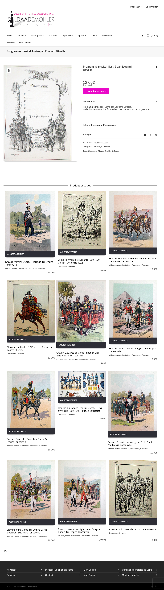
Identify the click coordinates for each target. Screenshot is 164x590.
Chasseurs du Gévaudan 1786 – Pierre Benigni (133, 529)
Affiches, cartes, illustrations (16, 268)
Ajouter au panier (97, 91)
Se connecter (152, 6)
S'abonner (135, 6)
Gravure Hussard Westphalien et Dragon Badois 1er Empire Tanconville (79, 530)
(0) (152, 35)
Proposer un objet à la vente (59, 570)
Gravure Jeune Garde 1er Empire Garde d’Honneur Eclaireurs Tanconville (27, 531)
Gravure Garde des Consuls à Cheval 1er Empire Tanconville (27, 440)
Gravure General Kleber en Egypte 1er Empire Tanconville (132, 350)
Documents (105, 147)
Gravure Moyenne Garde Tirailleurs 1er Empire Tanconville (29, 263)
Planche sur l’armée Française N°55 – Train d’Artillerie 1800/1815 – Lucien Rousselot (80, 409)
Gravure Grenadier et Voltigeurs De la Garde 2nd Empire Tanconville (130, 443)
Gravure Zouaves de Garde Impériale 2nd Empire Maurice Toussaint (77, 354)
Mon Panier (89, 575)
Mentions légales (130, 575)
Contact (49, 575)
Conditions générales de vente (137, 570)
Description (89, 101)
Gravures (96, 147)
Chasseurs (92, 151)
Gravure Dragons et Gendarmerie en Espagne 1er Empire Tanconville (132, 260)
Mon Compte (90, 570)
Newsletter (12, 570)
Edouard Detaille (104, 151)
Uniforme (115, 151)
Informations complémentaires (99, 125)
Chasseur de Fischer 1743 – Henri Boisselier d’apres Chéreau (29, 348)
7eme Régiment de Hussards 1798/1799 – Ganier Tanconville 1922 (80, 261)
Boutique (11, 575)
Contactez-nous (101, 143)
